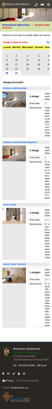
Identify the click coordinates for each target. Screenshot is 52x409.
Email (42, 365)
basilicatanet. (19, 387)
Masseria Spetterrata (26, 348)
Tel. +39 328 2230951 (24, 365)
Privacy (8, 380)
